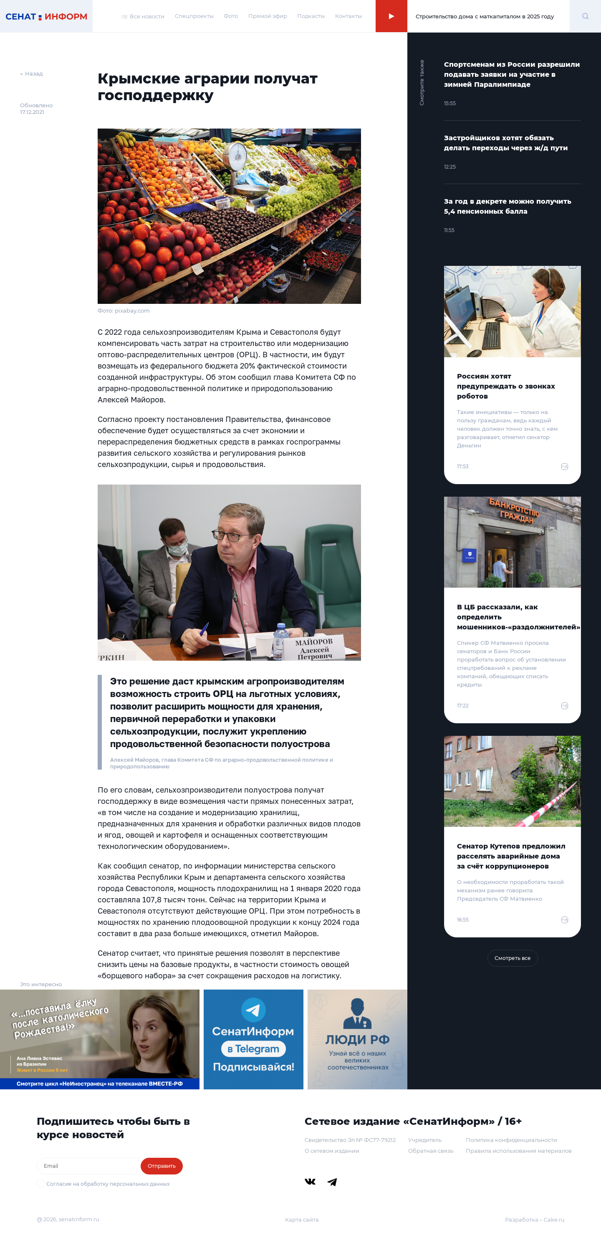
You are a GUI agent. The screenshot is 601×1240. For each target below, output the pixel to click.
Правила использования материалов (519, 1150)
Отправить (162, 1166)
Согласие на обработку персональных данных (107, 1184)
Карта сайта (302, 1219)
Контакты (348, 16)
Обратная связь (430, 1150)
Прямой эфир (267, 16)
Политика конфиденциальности (511, 1139)
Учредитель (425, 1139)
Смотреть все (513, 958)
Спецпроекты (194, 16)
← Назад (31, 73)
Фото (231, 16)
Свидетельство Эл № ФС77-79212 (350, 1139)
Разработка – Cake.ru (535, 1219)
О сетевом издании (332, 1150)
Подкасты (311, 16)
